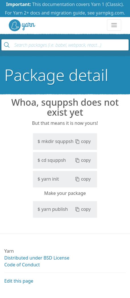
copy (83, 141)
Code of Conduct (22, 265)
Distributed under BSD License (36, 258)
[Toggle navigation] (114, 25)
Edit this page (18, 281)
